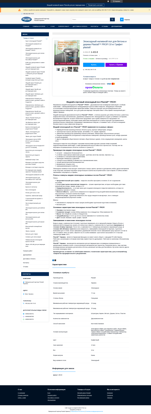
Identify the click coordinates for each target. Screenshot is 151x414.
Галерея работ (63, 26)
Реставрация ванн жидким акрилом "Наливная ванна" (34, 171)
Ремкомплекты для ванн (84, 395)
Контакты (94, 26)
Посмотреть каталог (95, 5)
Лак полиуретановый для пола (33, 204)
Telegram (109, 397)
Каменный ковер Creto (32, 159)
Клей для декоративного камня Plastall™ (35, 63)
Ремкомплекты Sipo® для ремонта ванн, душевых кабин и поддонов (35, 113)
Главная (26, 26)
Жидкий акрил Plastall (84, 393)
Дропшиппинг (116, 26)
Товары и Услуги (39, 26)
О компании (21, 393)
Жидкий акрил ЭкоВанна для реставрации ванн (34, 94)
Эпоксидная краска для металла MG (33, 218)
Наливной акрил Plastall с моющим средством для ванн (35, 79)
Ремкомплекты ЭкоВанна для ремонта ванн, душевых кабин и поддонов (35, 106)
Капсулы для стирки (32, 234)
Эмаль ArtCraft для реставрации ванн (35, 245)
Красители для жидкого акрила (33, 155)
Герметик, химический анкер (34, 195)
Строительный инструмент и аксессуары (34, 199)
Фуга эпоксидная (31, 190)
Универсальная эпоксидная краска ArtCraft (34, 240)
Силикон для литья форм (33, 237)
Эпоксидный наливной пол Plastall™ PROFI (34, 49)
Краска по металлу (31, 187)
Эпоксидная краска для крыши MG (35, 222)
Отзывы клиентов (23, 395)
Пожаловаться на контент (78, 411)
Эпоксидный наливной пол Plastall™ (34, 44)
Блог (49, 393)
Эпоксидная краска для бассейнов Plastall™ (33, 58)
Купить (94, 65)
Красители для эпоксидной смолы (34, 151)
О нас (53, 26)
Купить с (116, 65)
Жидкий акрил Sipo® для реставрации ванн (33, 90)
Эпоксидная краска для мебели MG (35, 208)
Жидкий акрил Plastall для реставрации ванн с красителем (33, 84)
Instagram (110, 393)
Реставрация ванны (83, 397)
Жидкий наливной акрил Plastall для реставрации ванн (35, 68)
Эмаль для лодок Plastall (33, 136)
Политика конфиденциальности (94, 411)
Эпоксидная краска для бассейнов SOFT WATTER (33, 178)
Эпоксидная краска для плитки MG (35, 213)
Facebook (110, 395)
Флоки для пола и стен (32, 192)
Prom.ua (84, 408)
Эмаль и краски (30, 231)
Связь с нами (22, 397)
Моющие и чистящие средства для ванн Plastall (35, 163)
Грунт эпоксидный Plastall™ (34, 41)
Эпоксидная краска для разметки (33, 183)
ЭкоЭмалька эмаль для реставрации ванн (33, 123)
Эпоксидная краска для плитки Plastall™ (35, 54)
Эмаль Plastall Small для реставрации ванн (33, 118)
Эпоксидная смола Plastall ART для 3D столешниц (35, 146)
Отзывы (105, 26)
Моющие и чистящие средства (35, 167)
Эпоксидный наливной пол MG (35, 174)
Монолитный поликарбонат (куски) (34, 227)
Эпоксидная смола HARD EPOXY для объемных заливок (33, 141)
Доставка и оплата (53, 397)
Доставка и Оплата (80, 26)
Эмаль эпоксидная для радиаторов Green (33, 132)
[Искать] (112, 19)
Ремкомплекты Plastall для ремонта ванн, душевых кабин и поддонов (35, 100)
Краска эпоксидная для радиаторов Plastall (33, 127)
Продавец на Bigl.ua (75, 409)
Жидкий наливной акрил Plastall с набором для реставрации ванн (35, 73)
